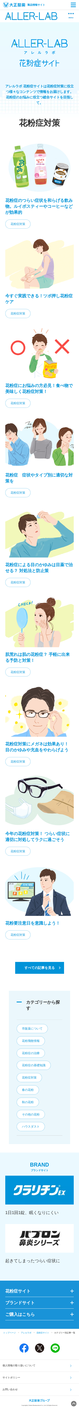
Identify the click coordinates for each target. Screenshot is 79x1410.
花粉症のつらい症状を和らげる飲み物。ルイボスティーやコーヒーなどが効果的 (39, 206)
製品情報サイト (24, 5)
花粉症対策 (18, 224)
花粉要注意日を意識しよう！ (32, 923)
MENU (71, 16)
